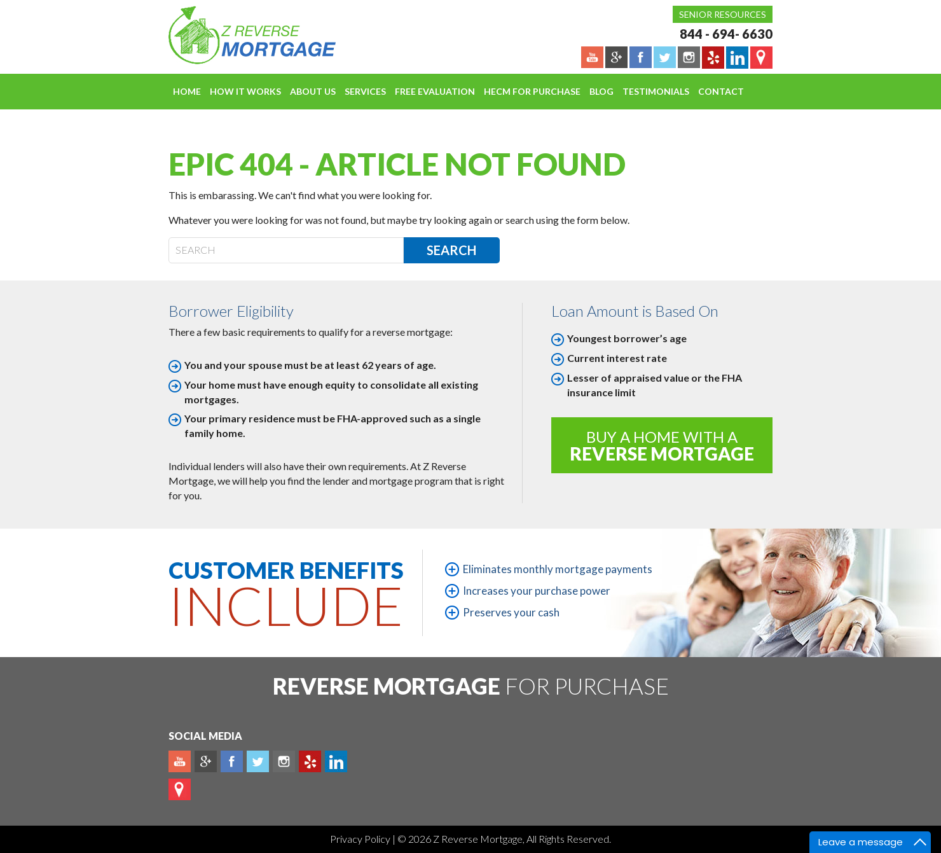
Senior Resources (722, 14)
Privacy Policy (361, 839)
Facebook (232, 761)
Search (451, 250)
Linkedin (336, 761)
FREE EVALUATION (435, 91)
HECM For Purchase (532, 91)
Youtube (179, 761)
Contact (721, 91)
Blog (601, 91)
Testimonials (655, 91)
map (179, 789)
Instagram (284, 761)
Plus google (206, 761)
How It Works (245, 91)
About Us (313, 91)
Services (365, 91)
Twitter (258, 761)
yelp (310, 761)
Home (187, 91)
